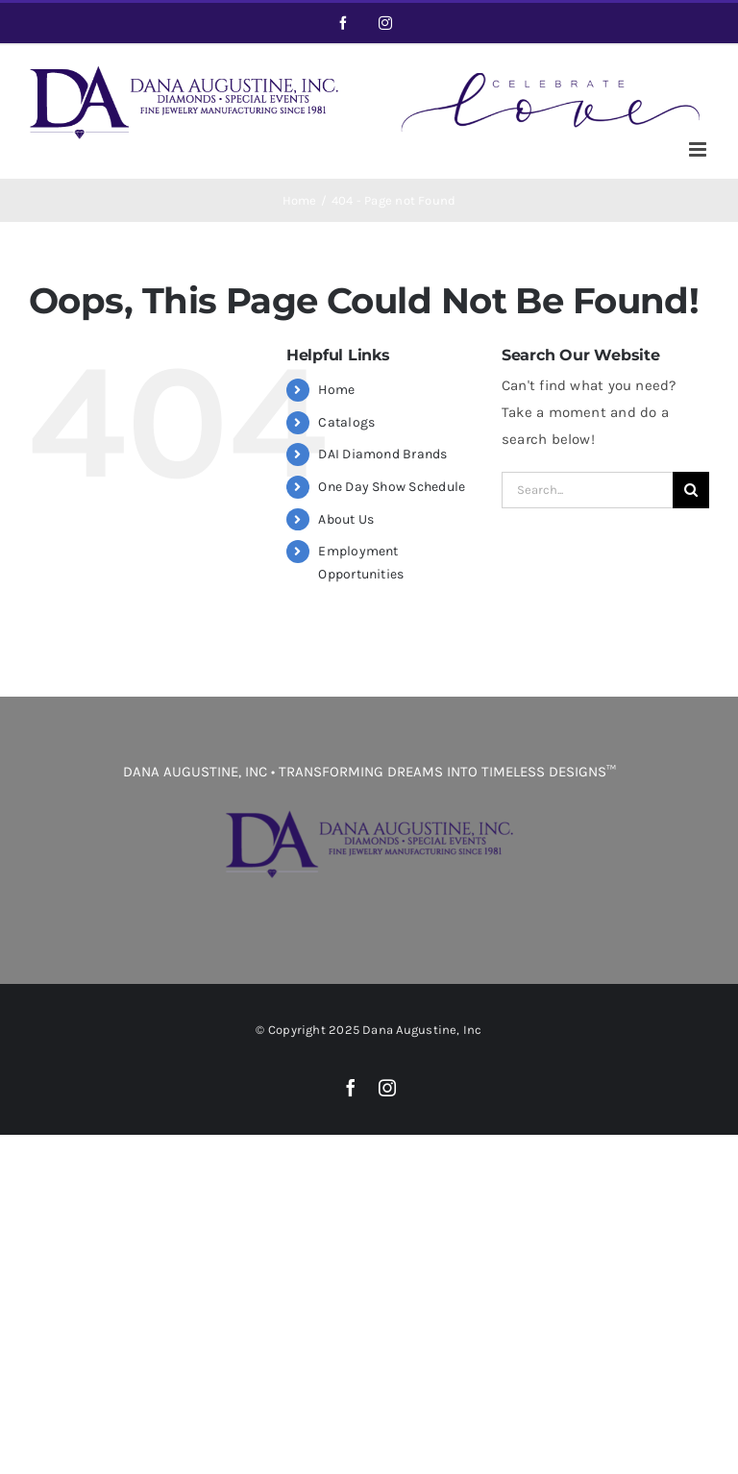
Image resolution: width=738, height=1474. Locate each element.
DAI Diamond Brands (382, 454)
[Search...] (587, 490)
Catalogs (346, 422)
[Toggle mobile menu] (699, 149)
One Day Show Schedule (391, 487)
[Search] (691, 490)
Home (336, 389)
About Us (346, 519)
